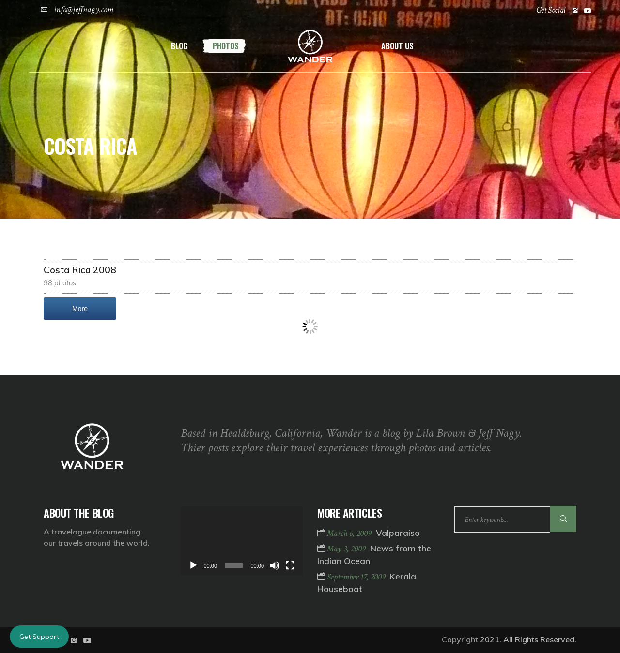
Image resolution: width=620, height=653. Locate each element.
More (80, 308)
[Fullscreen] (290, 565)
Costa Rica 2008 (80, 270)
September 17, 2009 (357, 576)
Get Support (39, 636)
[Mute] (274, 565)
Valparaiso (398, 532)
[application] (242, 540)
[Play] (193, 565)
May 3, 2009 (347, 548)
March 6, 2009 (350, 533)
